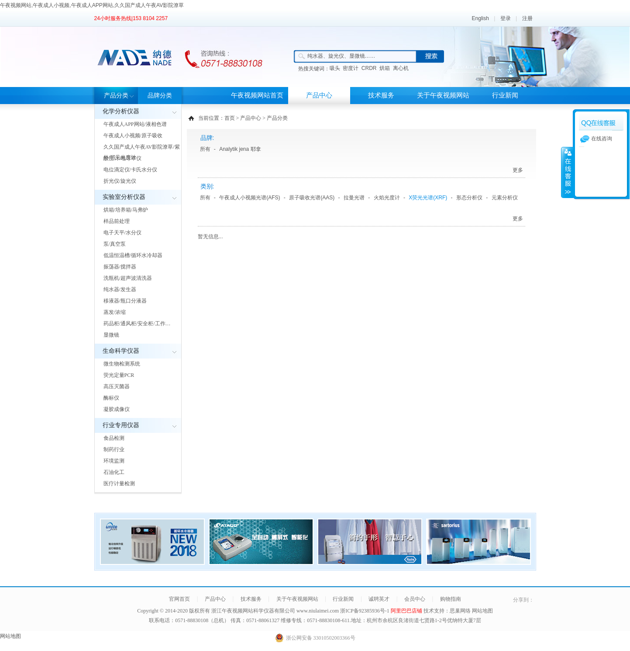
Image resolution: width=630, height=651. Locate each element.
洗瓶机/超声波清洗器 (127, 278)
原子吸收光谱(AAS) (311, 198)
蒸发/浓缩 (114, 312)
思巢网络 (460, 611)
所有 (205, 149)
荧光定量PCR (118, 375)
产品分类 (116, 95)
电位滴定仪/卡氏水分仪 (130, 170)
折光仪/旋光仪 (119, 181)
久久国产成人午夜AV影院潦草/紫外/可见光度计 (141, 152)
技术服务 (381, 95)
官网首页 (179, 599)
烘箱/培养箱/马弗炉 (125, 210)
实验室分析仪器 (124, 197)
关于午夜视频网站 (443, 95)
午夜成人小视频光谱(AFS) (249, 198)
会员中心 (414, 599)
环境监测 (113, 461)
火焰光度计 (387, 198)
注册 (527, 18)
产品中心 (319, 95)
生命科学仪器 (121, 351)
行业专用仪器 (121, 425)
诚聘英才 (378, 599)
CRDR (369, 68)
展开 (567, 172)
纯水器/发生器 (119, 289)
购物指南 (450, 599)
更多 (518, 170)
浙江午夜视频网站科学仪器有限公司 (253, 611)
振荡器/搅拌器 (119, 267)
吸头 (335, 68)
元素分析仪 (505, 198)
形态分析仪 (469, 198)
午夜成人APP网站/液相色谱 (135, 124)
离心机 (401, 68)
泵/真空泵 (114, 244)
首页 (229, 118)
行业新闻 (505, 95)
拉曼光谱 (354, 198)
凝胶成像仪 (116, 409)
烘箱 (384, 68)
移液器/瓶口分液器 (125, 301)
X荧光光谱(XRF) (428, 198)
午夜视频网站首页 (257, 95)
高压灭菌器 (116, 386)
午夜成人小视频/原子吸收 (132, 135)
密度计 (350, 68)
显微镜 (111, 335)
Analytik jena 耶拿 (240, 149)
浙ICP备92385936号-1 (365, 611)
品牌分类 (160, 95)
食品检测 (113, 438)
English (480, 18)
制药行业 (113, 449)
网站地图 (482, 611)
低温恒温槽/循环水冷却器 (132, 255)
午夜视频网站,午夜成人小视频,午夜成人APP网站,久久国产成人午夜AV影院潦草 (92, 5)
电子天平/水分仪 (122, 233)
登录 (505, 18)
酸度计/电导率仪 (122, 158)
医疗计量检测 (119, 483)
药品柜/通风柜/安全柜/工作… (137, 323)
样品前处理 (116, 221)
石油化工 (113, 472)
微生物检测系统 (121, 364)
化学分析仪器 (121, 111)
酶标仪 (111, 398)
